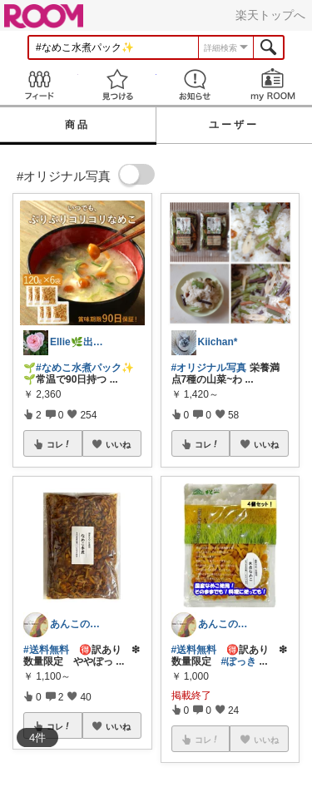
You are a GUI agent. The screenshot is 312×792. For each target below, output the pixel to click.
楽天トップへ (270, 15)
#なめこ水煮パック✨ (85, 368)
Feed (39, 84)
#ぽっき (239, 661)
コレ (59, 444)
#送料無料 (46, 650)
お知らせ (195, 84)
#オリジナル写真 (209, 368)
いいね (118, 444)
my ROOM (273, 84)
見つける (117, 84)
